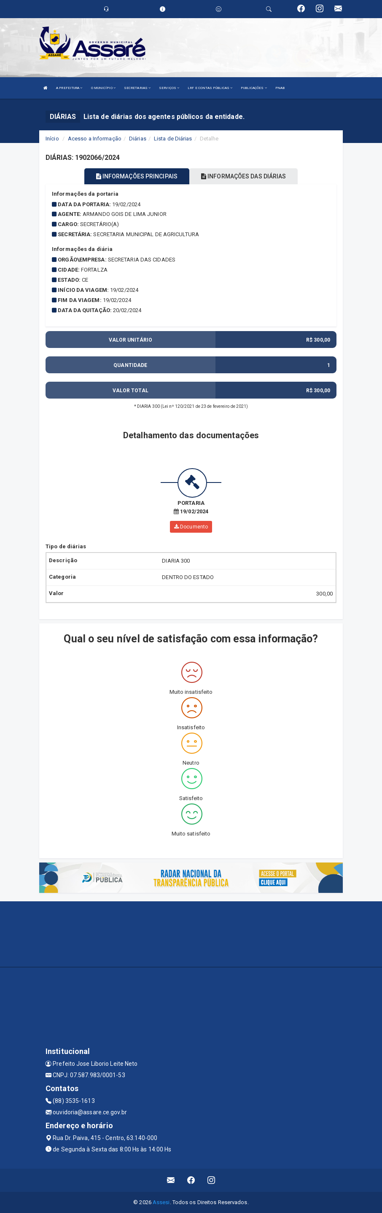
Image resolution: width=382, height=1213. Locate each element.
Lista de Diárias (173, 138)
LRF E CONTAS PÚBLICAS (210, 88)
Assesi (161, 1202)
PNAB (280, 88)
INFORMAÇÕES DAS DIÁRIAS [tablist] (243, 176)
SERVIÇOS (169, 88)
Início (52, 138)
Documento (191, 527)
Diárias (137, 138)
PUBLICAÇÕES (253, 88)
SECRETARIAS (137, 88)
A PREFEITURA (69, 88)
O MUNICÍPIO (103, 88)
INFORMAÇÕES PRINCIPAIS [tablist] (137, 176)
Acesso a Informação (94, 138)
